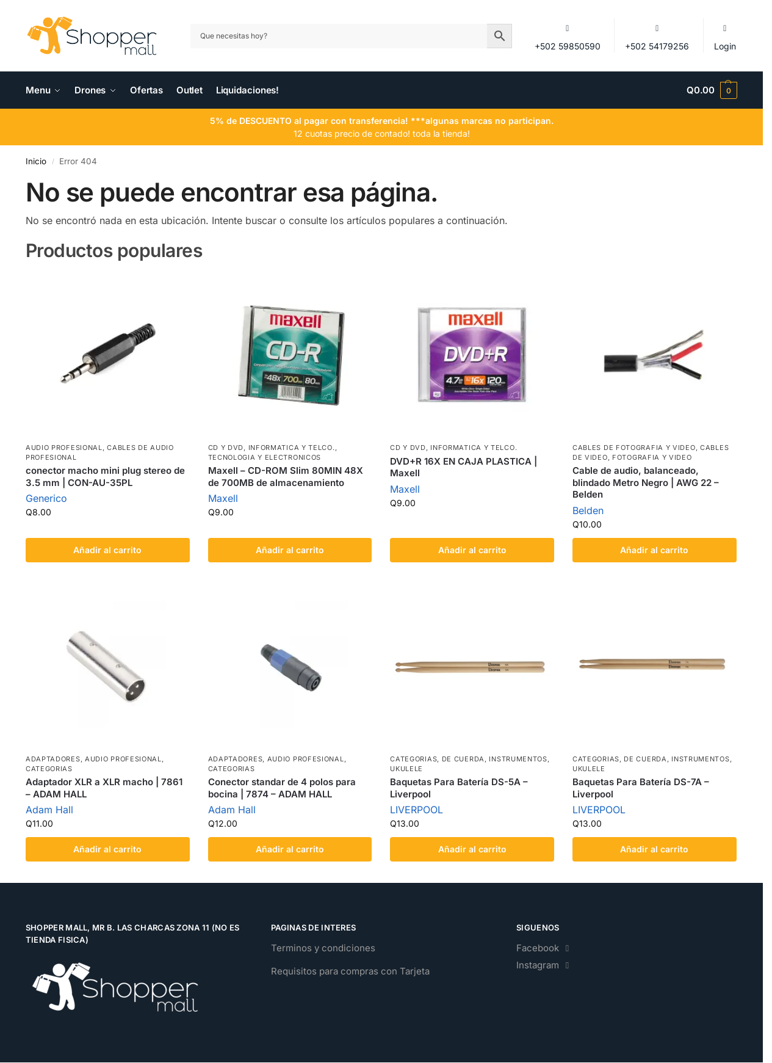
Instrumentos (518, 759)
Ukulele (406, 768)
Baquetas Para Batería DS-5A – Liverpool (459, 788)
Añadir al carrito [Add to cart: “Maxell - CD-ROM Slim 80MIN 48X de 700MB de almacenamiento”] (290, 550)
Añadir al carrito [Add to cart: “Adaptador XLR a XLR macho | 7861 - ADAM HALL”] (107, 849)
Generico (46, 498)
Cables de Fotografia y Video (634, 447)
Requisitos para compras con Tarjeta (350, 971)
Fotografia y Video (652, 457)
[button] (712, 90)
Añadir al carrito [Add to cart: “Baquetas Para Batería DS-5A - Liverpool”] (472, 849)
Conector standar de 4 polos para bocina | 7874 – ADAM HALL (282, 788)
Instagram (544, 965)
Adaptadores (53, 759)
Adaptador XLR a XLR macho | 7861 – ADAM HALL (104, 788)
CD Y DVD (226, 447)
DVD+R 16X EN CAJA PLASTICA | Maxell (463, 467)
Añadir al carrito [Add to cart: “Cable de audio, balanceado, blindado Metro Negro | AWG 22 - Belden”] (654, 550)
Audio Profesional (64, 447)
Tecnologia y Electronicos (265, 457)
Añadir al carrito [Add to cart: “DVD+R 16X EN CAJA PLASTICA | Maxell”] (472, 550)
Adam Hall (49, 810)
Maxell (223, 498)
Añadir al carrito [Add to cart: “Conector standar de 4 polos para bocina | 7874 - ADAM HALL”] (290, 849)
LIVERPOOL (416, 810)
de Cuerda (463, 759)
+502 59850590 (568, 36)
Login (725, 36)
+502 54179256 (657, 36)
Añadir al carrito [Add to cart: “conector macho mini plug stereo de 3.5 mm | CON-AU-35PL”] (107, 550)
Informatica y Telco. (291, 447)
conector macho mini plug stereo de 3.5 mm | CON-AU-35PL (105, 476)
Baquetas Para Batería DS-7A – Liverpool (640, 788)
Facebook (544, 948)
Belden (588, 510)
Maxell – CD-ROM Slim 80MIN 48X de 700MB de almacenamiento (285, 476)
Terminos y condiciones (323, 948)
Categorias (49, 768)
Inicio (36, 161)
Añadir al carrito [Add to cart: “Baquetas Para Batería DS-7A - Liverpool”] (654, 849)
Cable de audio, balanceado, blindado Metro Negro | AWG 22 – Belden (645, 482)
